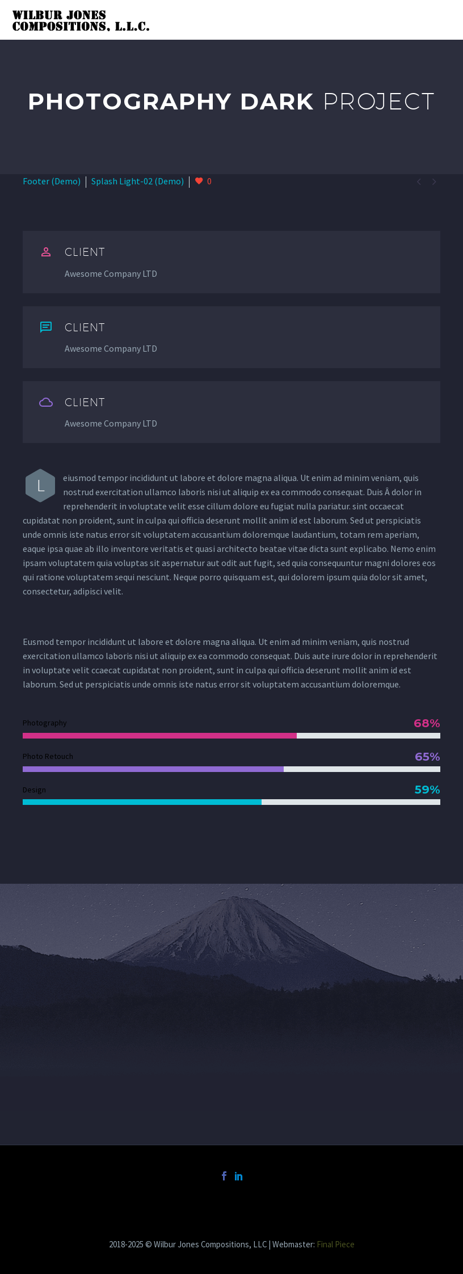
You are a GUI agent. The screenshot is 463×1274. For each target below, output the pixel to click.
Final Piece (336, 1244)
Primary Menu (441, 21)
